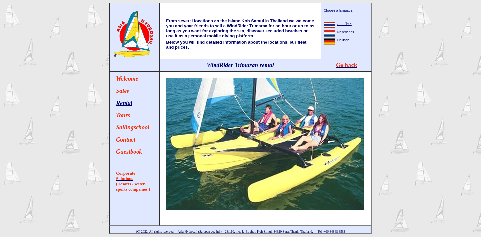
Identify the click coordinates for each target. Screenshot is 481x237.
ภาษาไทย (344, 24)
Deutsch (343, 40)
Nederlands (345, 32)
